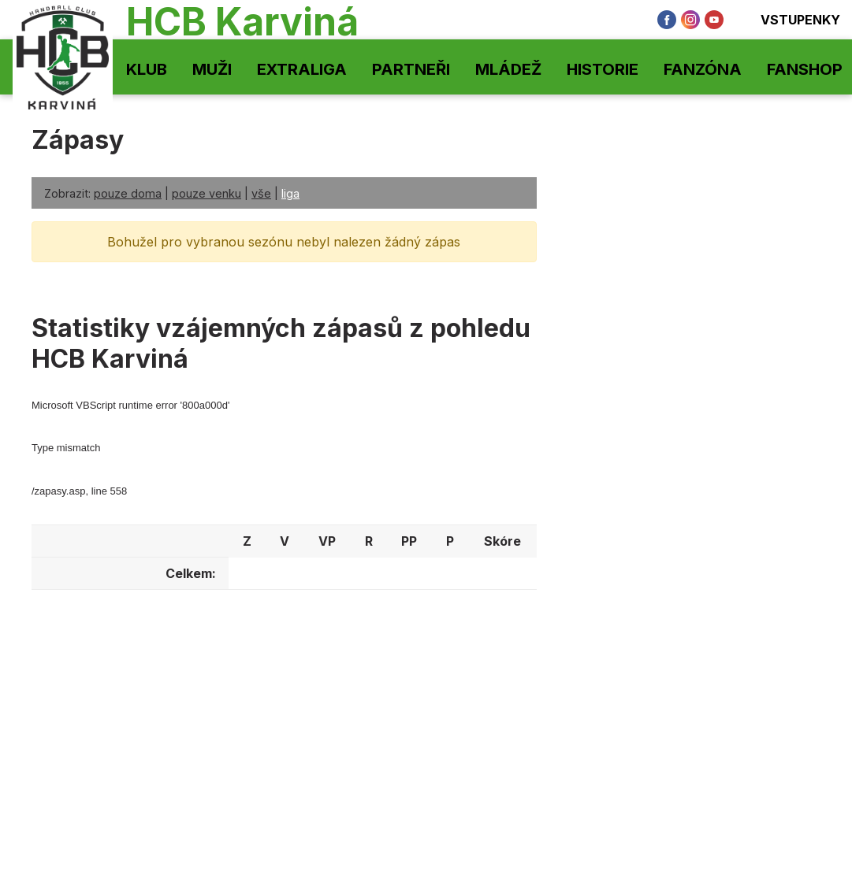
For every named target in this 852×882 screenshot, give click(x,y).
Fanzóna (703, 69)
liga (290, 193)
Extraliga (302, 69)
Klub (146, 69)
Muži (212, 69)
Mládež (508, 69)
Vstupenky (789, 20)
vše (261, 193)
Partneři (411, 69)
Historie (602, 69)
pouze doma (128, 193)
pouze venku (206, 193)
